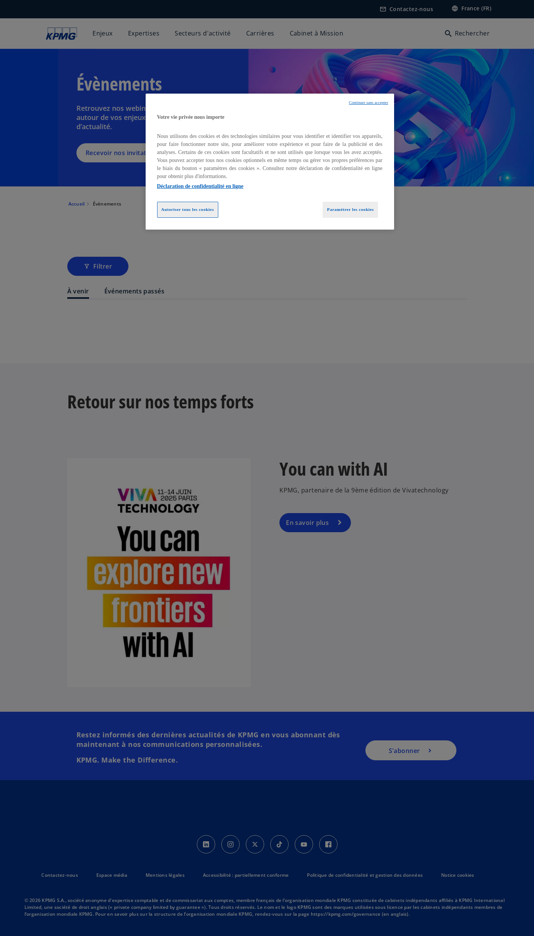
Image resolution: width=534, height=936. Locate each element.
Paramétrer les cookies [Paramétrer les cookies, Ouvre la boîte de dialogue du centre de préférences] (350, 209)
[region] (270, 162)
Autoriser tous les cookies (187, 209)
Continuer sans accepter (368, 102)
